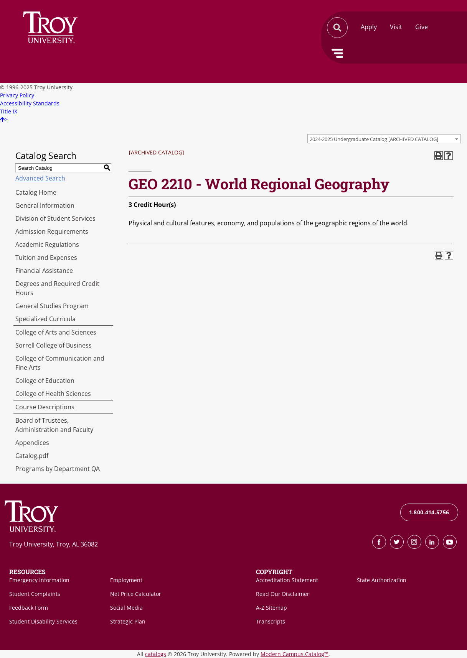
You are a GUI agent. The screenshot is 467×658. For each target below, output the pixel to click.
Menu (337, 53)
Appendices (32, 442)
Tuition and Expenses (46, 257)
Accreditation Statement (287, 580)
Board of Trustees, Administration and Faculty (54, 425)
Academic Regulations (47, 244)
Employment (126, 580)
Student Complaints (34, 593)
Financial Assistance (44, 270)
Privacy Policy (17, 95)
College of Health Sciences (53, 393)
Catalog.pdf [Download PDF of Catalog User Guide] (31, 455)
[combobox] (384, 138)
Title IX (8, 111)
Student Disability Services (43, 621)
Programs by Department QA (57, 468)
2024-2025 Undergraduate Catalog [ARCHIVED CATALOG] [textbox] (374, 139)
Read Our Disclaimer (282, 593)
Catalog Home (35, 192)
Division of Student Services (55, 218)
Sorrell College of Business (53, 345)
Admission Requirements (51, 231)
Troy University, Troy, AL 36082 (53, 544)
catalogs (155, 654)
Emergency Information (39, 580)
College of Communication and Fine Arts (59, 363)
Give (421, 27)
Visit (396, 27)
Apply (369, 27)
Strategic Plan (127, 621)
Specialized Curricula (45, 319)
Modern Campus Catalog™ (294, 654)
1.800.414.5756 (429, 512)
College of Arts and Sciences (55, 332)
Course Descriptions (44, 407)
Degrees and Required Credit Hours (57, 288)
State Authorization (381, 580)
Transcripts (270, 621)
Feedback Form (28, 607)
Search (50, 27)
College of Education (44, 380)
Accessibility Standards (29, 103)
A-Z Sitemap (271, 607)
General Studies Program (52, 306)
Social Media (126, 607)
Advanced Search (40, 178)
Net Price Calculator (135, 593)
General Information (44, 205)
